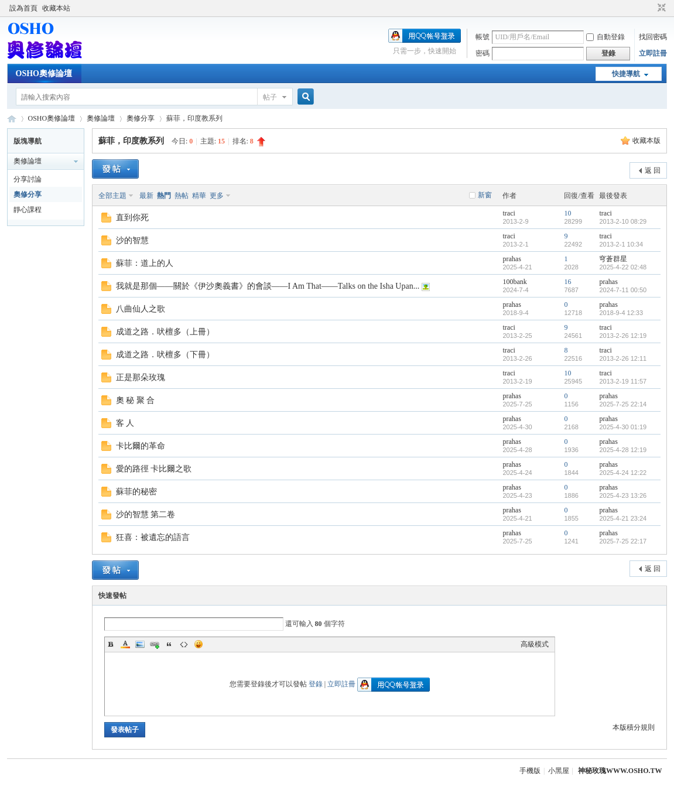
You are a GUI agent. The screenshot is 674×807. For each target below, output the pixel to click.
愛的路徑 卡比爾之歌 (154, 468)
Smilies (198, 644)
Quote (169, 644)
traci (508, 213)
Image (140, 644)
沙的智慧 (132, 240)
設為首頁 (23, 8)
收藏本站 (56, 8)
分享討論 (27, 179)
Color (125, 644)
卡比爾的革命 (140, 446)
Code (184, 644)
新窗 (485, 195)
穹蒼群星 (613, 259)
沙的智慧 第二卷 (146, 514)
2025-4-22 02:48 (622, 267)
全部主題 (112, 196)
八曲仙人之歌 (140, 309)
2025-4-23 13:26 (622, 495)
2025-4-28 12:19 (622, 449)
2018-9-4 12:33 (621, 312)
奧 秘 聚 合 (135, 400)
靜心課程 (27, 210)
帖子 (270, 97)
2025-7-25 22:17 (622, 541)
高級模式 (535, 644)
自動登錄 (605, 37)
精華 (199, 196)
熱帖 (182, 196)
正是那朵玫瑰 (140, 377)
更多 (217, 196)
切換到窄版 (660, 8)
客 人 (125, 423)
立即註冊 (653, 53)
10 (567, 213)
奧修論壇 (101, 118)
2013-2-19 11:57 (622, 381)
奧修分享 (140, 118)
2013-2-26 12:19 (622, 335)
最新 (146, 196)
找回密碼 (653, 37)
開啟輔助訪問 (651, 8)
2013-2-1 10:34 (621, 244)
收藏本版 (646, 140)
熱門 (164, 196)
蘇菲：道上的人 (144, 263)
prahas (511, 259)
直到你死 (132, 217)
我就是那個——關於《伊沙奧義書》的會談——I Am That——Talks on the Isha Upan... (268, 286)
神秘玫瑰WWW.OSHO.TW (620, 771)
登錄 (316, 684)
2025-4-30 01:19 (622, 426)
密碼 (482, 53)
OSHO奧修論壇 (44, 73)
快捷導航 (626, 74)
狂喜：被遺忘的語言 (153, 537)
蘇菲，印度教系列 (131, 140)
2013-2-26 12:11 (622, 358)
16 (567, 282)
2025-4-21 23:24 (622, 518)
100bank (514, 282)
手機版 (529, 771)
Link (154, 644)
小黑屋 (558, 771)
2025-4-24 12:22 (622, 472)
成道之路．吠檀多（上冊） (165, 331)
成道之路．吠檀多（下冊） (165, 354)
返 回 (653, 170)
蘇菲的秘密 (136, 491)
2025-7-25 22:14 (622, 404)
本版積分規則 (634, 727)
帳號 (482, 37)
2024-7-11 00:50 (622, 289)
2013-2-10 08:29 (622, 221)
